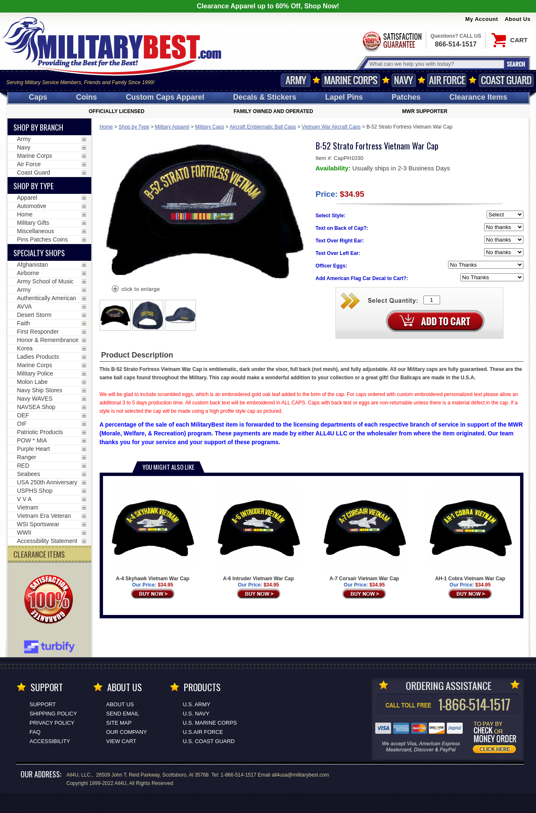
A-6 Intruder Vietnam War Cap (258, 533)
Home (106, 127)
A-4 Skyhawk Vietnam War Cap (152, 533)
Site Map (119, 723)
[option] (115, 315)
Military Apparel (172, 127)
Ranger (26, 457)
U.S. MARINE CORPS (210, 723)
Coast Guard (506, 80)
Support (43, 704)
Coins (86, 97)
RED (23, 465)
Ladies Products (38, 356)
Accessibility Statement (47, 541)
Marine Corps (351, 80)
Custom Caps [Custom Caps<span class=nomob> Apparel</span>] (165, 97)
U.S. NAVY (196, 713)
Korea (25, 348)
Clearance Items (478, 97)
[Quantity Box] (431, 300)
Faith (23, 323)
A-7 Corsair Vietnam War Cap (364, 533)
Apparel (27, 197)
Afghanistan (32, 264)
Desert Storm (34, 314)
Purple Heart (33, 448)
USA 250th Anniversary (47, 482)
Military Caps (209, 127)
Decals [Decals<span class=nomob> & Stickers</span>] (264, 97)
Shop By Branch (38, 127)
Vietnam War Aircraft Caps (331, 127)
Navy (404, 80)
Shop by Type (134, 127)
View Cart (121, 741)
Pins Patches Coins (42, 239)
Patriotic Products (40, 432)
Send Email (122, 713)
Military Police (35, 373)
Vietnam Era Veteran (44, 515)
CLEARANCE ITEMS (39, 554)
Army (296, 80)
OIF (22, 423)
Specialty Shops (39, 252)
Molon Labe (32, 381)
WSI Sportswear (38, 524)
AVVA (24, 306)
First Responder (38, 331)
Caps (38, 97)
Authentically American (47, 298)
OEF (23, 415)
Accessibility (50, 741)
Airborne (28, 273)
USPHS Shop (35, 490)
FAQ (35, 732)
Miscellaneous (35, 231)
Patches (406, 97)
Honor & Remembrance (48, 340)
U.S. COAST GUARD (209, 741)
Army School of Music (45, 281)
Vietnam (28, 507)
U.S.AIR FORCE (203, 732)
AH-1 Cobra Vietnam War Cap (470, 533)
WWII (24, 532)
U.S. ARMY (197, 704)
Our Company (126, 732)
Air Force (447, 80)
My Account (481, 19)
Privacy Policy (52, 723)
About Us (518, 19)
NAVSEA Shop (36, 407)
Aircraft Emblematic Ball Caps (262, 127)
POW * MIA (32, 440)
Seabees (28, 474)
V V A (24, 499)
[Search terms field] (435, 63)
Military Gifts (33, 222)
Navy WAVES (35, 398)
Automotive (31, 206)
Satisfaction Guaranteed (391, 40)
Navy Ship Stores (39, 390)
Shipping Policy (53, 713)
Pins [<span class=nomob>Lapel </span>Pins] (344, 97)
